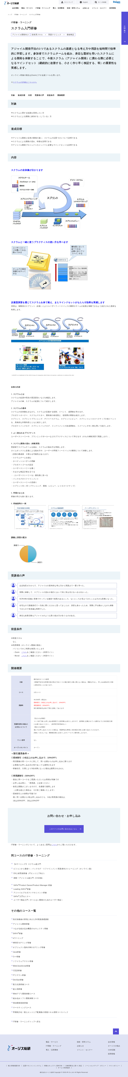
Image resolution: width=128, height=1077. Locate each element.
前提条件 (50, 95)
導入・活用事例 (58, 8)
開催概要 (61, 95)
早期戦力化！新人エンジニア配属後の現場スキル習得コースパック (39, 1012)
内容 (30, 95)
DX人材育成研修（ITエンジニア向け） (28, 873)
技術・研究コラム (73, 8)
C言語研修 (16, 971)
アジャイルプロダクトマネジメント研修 (29, 893)
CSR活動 (111, 1050)
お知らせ (86, 8)
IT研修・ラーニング (43, 8)
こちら (24, 652)
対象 (13, 95)
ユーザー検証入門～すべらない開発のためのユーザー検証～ (37, 900)
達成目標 (21, 95)
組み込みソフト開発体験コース (25, 998)
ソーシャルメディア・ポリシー (95, 1066)
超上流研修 (16, 989)
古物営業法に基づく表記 (73, 1066)
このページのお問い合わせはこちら (65, 829)
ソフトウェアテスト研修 (22, 961)
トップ (10, 14)
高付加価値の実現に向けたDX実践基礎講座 (30, 919)
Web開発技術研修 (19, 1003)
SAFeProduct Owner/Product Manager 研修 (31, 885)
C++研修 (15, 957)
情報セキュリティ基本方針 (53, 1066)
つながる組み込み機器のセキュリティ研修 (29, 929)
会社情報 (15, 8)
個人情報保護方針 (14, 1066)
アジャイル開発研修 (20, 924)
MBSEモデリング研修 (21, 943)
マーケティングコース (21, 1008)
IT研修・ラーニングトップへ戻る (26, 1022)
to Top (113, 1031)
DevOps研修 (17, 980)
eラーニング (17, 938)
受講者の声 (39, 95)
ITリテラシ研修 (18, 975)
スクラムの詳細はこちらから (25, 82)
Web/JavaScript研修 (20, 966)
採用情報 (112, 8)
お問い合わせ (125, 33)
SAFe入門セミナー (21, 896)
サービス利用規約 (64, 1068)
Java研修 (16, 952)
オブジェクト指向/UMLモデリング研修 (28, 947)
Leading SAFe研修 (21, 889)
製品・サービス (27, 8)
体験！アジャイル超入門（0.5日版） (27, 878)
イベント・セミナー (99, 8)
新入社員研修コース (20, 984)
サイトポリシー (114, 1066)
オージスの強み (114, 1046)
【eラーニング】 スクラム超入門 (26, 864)
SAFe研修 (17, 933)
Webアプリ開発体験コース (23, 994)
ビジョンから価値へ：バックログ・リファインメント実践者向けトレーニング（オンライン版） (52, 869)
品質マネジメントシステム (32, 1066)
